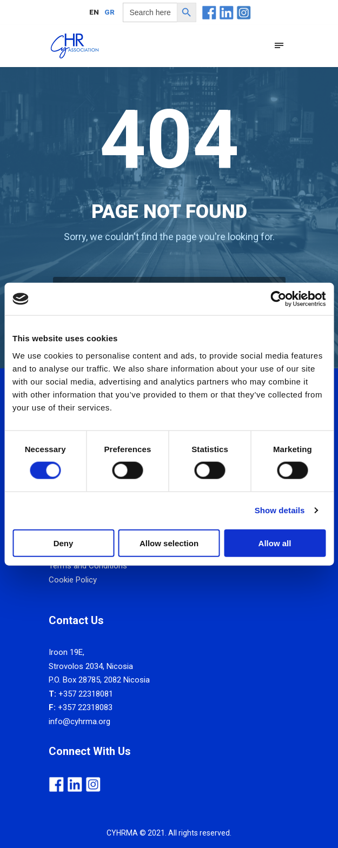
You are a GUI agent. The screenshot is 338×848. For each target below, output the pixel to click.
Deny (64, 542)
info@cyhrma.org (79, 721)
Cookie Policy (73, 580)
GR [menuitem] (109, 13)
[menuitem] (94, 11)
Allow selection (169, 542)
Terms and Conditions (88, 566)
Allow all (275, 542)
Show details (280, 510)
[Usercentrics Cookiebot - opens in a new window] (278, 299)
